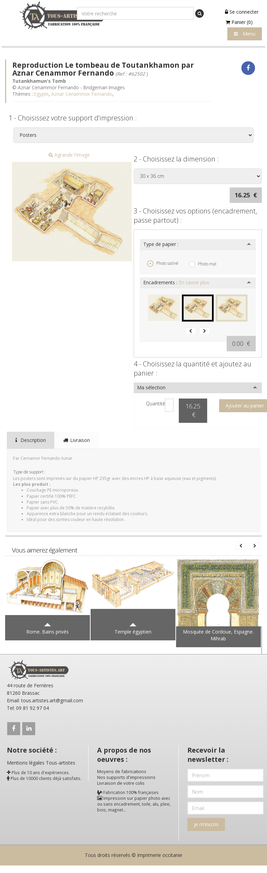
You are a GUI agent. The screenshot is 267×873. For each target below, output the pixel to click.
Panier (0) (239, 22)
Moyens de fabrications (121, 771)
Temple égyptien (133, 631)
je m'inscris (206, 824)
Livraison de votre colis (121, 783)
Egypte (41, 94)
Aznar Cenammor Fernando (81, 94)
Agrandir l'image (69, 155)
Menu (244, 33)
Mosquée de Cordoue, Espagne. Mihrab (218, 635)
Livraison (76, 440)
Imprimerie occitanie (159, 855)
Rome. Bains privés (47, 631)
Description (30, 440)
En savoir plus (194, 282)
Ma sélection (151, 387)
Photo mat (202, 264)
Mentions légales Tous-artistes (41, 762)
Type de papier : (160, 244)
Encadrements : (176, 282)
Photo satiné (162, 263)
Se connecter (241, 12)
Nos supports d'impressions (126, 777)
